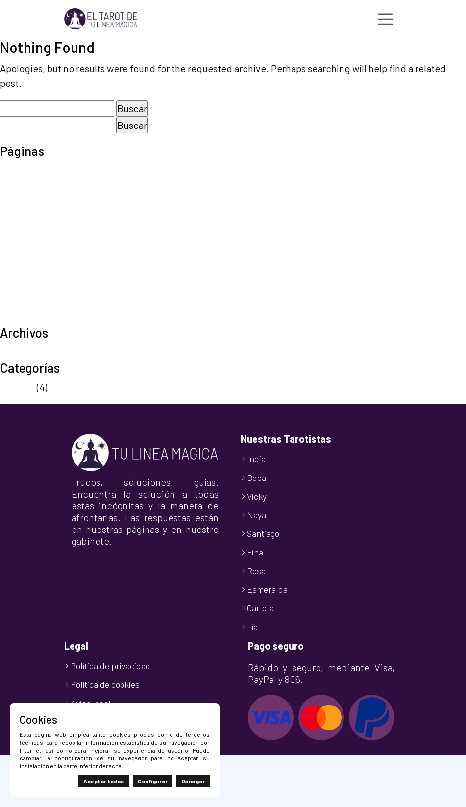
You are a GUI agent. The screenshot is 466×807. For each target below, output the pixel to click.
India (256, 458)
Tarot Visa (21, 288)
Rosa (256, 570)
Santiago (263, 533)
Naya (256, 514)
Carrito (14, 185)
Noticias (17, 387)
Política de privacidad (46, 259)
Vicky (257, 496)
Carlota (260, 608)
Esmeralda (267, 589)
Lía (252, 626)
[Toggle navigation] (385, 19)
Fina (255, 552)
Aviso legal (23, 171)
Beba (256, 477)
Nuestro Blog (28, 229)
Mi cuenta (20, 215)
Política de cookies (40, 244)
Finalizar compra (35, 200)
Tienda (15, 303)
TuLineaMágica (32, 318)
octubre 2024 (28, 352)
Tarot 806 (20, 273)
